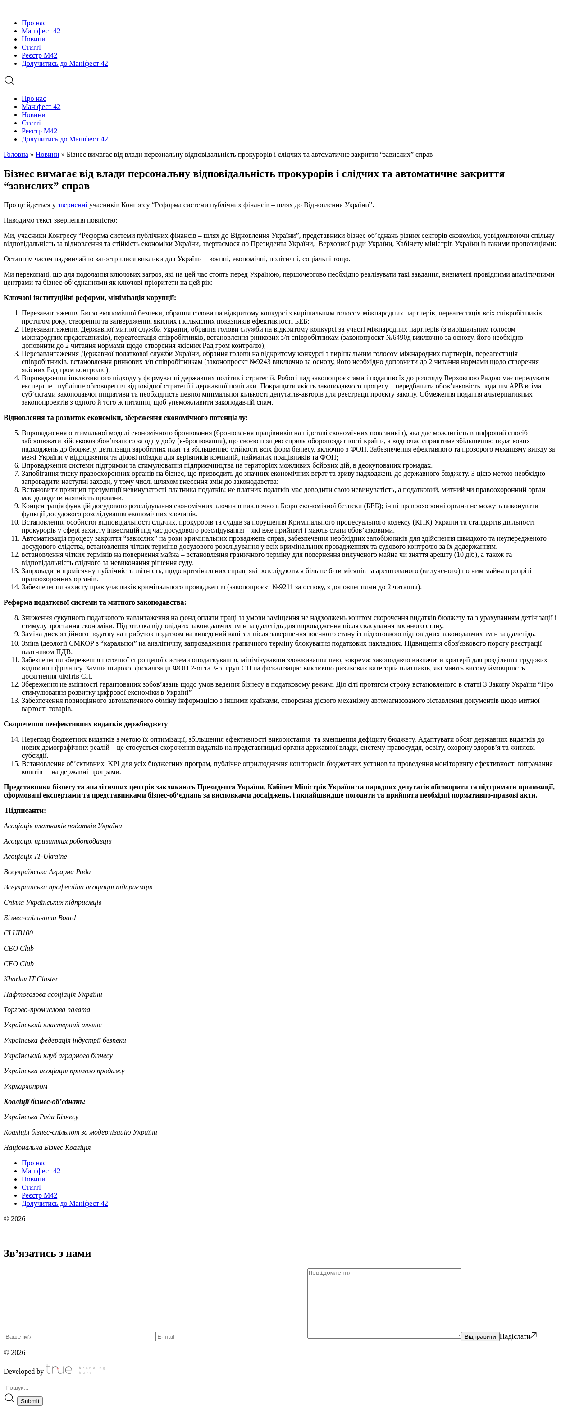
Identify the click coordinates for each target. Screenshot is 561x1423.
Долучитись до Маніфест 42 (65, 63)
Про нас (34, 23)
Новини (34, 39)
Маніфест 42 (41, 31)
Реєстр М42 (39, 55)
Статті (31, 47)
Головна (16, 154)
